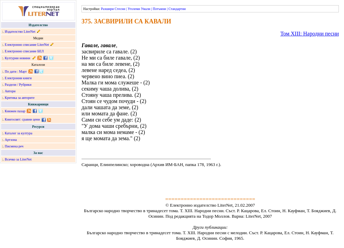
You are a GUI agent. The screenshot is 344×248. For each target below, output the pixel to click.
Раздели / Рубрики (18, 84)
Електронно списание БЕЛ (24, 51)
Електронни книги (18, 78)
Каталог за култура (18, 133)
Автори (10, 91)
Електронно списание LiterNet (27, 44)
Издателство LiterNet (20, 31)
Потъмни (159, 9)
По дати (11, 71)
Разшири (107, 9)
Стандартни (177, 9)
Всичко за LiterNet (18, 159)
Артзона (11, 140)
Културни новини (17, 58)
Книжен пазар (15, 111)
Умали (145, 9)
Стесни (120, 9)
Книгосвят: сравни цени (22, 119)
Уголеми (134, 9)
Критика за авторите (20, 98)
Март (23, 71)
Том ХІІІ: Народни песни (309, 34)
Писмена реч (14, 146)
